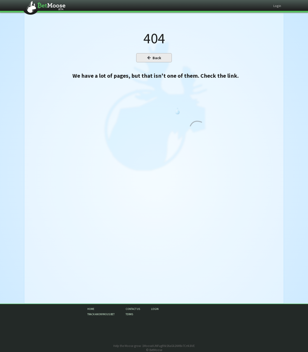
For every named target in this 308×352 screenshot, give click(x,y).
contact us (133, 309)
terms (129, 314)
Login (277, 6)
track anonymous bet (101, 314)
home (90, 309)
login (155, 309)
